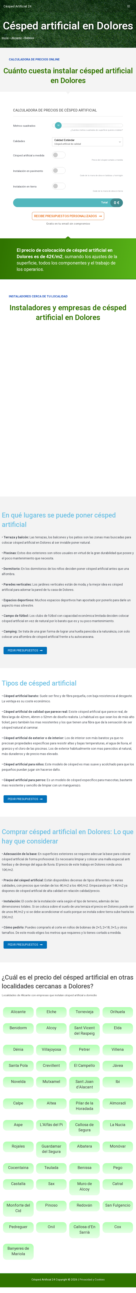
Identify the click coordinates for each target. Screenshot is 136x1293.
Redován (84, 1211)
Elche (51, 1017)
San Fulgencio (117, 1211)
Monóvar (118, 1152)
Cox (117, 1232)
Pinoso (51, 1211)
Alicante (16, 38)
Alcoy (51, 1033)
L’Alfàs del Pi (51, 1130)
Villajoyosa (51, 1055)
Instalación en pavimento (28, 171)
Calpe (18, 1108)
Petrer (84, 1055)
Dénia (18, 1055)
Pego (117, 1173)
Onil (51, 1232)
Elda (118, 1033)
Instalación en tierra (24, 186)
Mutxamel (51, 1087)
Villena (118, 1055)
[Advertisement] (68, 354)
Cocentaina (18, 1173)
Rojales (18, 1152)
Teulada (51, 1173)
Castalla (18, 1189)
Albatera (84, 1152)
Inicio (5, 38)
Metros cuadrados (24, 125)
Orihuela (117, 1017)
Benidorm (18, 1033)
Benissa (85, 1173)
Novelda (18, 1087)
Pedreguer (18, 1232)
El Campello (84, 1071)
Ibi (118, 1087)
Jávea (117, 1071)
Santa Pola (18, 1071)
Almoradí (118, 1108)
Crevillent (51, 1071)
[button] (68, 218)
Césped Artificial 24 (22, 6)
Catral (117, 1189)
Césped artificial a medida (28, 155)
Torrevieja (85, 1017)
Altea (51, 1108)
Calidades (19, 141)
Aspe (18, 1130)
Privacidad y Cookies (92, 1285)
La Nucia (117, 1130)
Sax (51, 1189)
